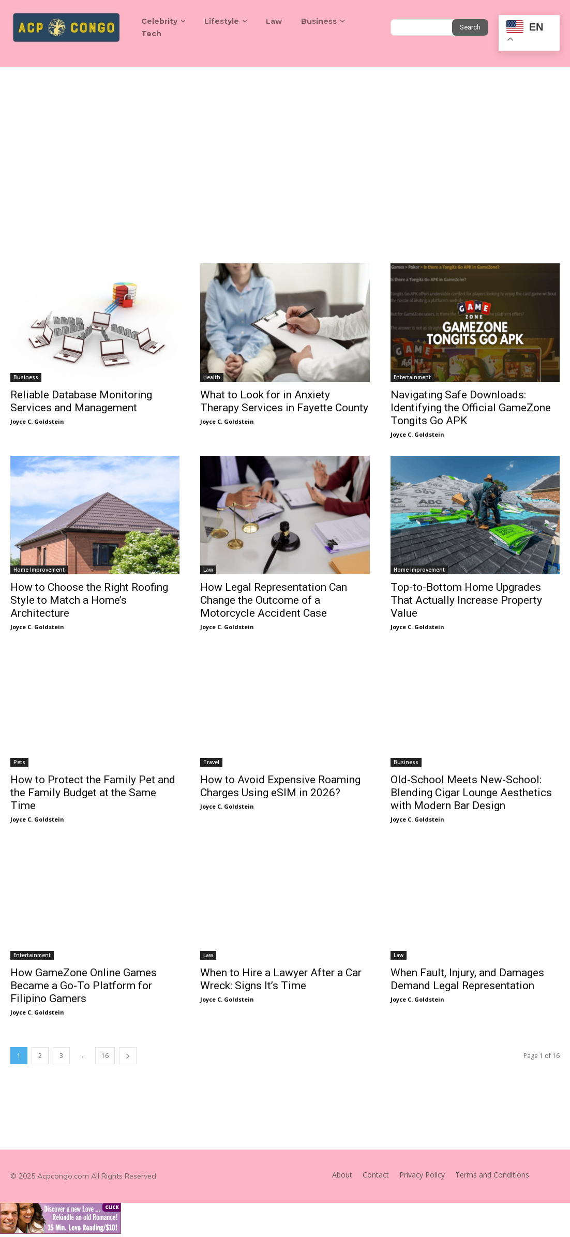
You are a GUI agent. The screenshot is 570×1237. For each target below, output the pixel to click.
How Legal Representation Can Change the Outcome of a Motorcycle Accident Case (273, 600)
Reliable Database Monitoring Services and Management (81, 401)
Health (211, 377)
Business (25, 377)
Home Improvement (39, 569)
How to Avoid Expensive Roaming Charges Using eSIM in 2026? (280, 786)
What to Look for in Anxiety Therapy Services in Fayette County (284, 401)
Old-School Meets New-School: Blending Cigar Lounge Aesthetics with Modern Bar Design (471, 792)
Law (208, 569)
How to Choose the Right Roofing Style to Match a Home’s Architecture (89, 600)
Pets (19, 762)
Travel (211, 762)
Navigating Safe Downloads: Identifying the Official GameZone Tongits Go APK (471, 408)
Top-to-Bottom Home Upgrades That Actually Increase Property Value (466, 600)
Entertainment (412, 377)
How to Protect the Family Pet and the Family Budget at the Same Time (92, 792)
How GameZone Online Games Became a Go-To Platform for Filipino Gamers (83, 985)
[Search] (470, 27)
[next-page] (128, 1055)
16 (105, 1055)
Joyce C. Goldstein (37, 421)
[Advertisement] (285, 144)
